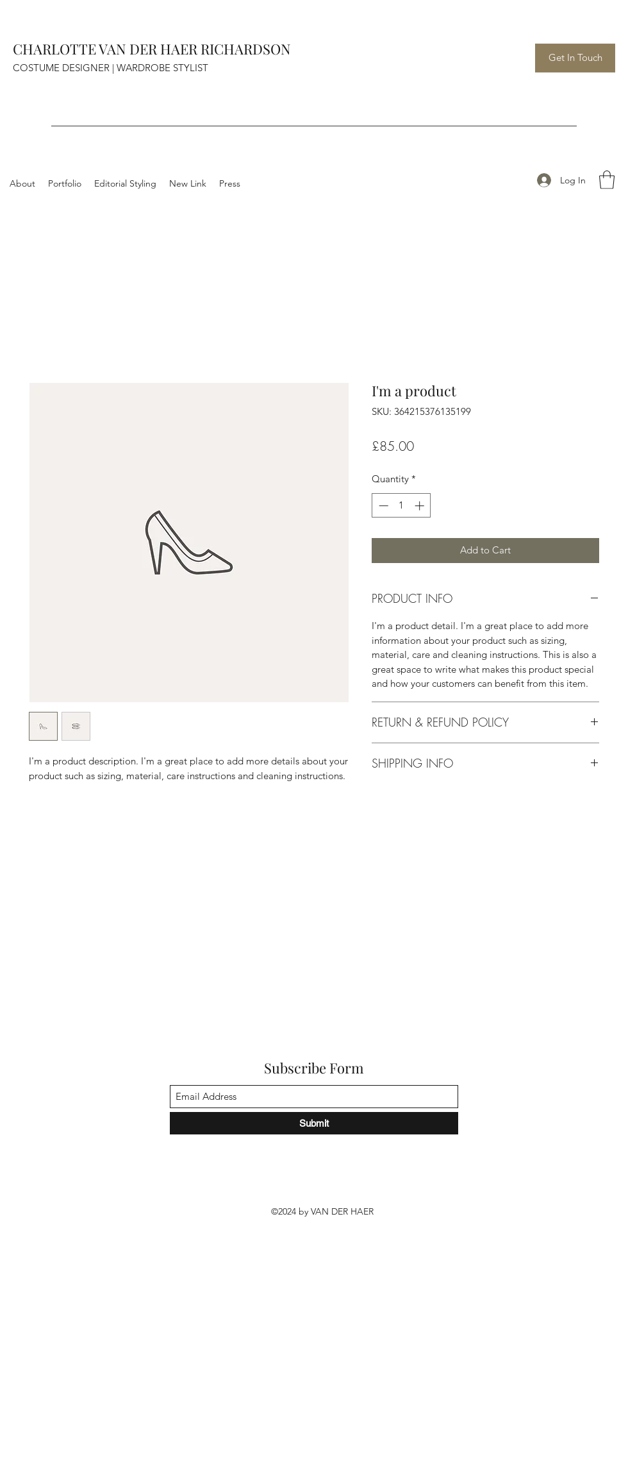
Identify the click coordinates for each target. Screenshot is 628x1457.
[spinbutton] (401, 506)
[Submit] (314, 1123)
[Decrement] (382, 506)
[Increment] (420, 506)
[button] (607, 180)
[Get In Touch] (575, 58)
